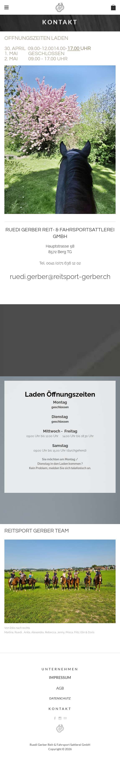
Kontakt (60, 709)
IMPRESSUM (60, 677)
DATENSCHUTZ (60, 698)
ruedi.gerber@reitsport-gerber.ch (60, 276)
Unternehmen (60, 669)
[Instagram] (60, 718)
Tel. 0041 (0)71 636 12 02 (60, 263)
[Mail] (65, 718)
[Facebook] (55, 718)
